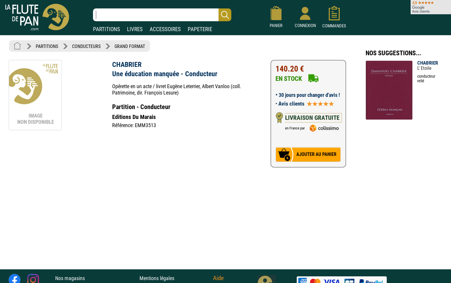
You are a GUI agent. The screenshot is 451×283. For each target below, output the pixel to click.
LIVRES (135, 29)
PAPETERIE (200, 29)
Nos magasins (70, 278)
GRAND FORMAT (129, 46)
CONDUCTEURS (86, 46)
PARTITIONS (106, 29)
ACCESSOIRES (165, 29)
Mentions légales (156, 278)
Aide (218, 278)
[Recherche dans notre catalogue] (162, 14)
